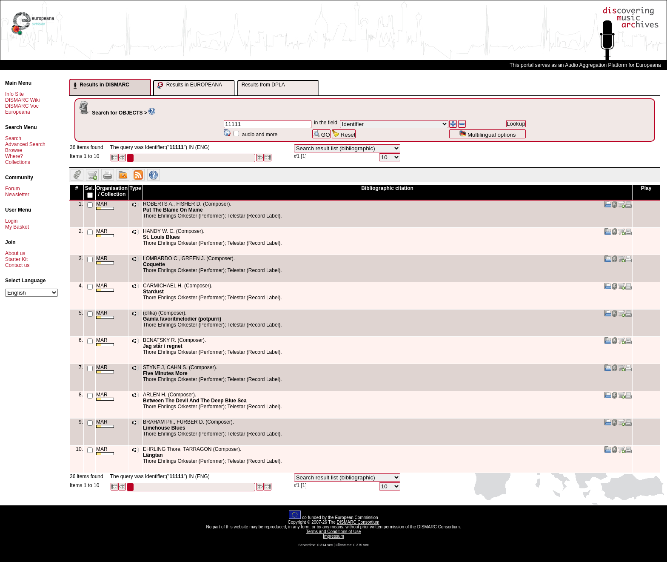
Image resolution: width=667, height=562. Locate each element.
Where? (14, 156)
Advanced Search (25, 144)
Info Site (14, 94)
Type (135, 188)
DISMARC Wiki (22, 100)
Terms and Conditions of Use (333, 531)
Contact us (17, 265)
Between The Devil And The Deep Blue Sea (195, 401)
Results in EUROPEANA (189, 85)
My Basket (17, 227)
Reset (344, 134)
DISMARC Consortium (358, 522)
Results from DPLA (263, 85)
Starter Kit (16, 259)
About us (15, 253)
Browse (13, 150)
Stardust (153, 292)
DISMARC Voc (22, 106)
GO (321, 134)
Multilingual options (487, 134)
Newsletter (17, 195)
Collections (17, 162)
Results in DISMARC (101, 85)
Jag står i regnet (162, 346)
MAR (105, 205)
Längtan (153, 455)
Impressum (333, 536)
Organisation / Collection (112, 191)
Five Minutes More (165, 373)
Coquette (154, 264)
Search (13, 138)
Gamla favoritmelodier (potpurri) (182, 319)
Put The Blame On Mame (173, 210)
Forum (12, 189)
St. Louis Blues (161, 237)
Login (11, 221)
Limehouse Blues (164, 428)
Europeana (17, 112)
